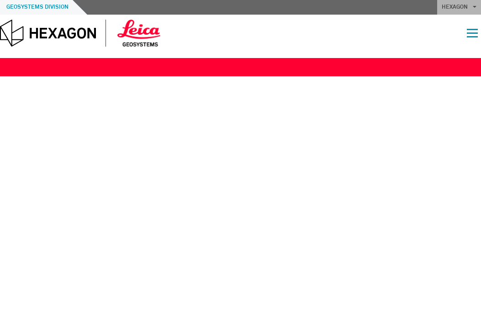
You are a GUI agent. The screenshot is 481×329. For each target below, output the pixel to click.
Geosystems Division (37, 7)
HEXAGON (459, 7)
